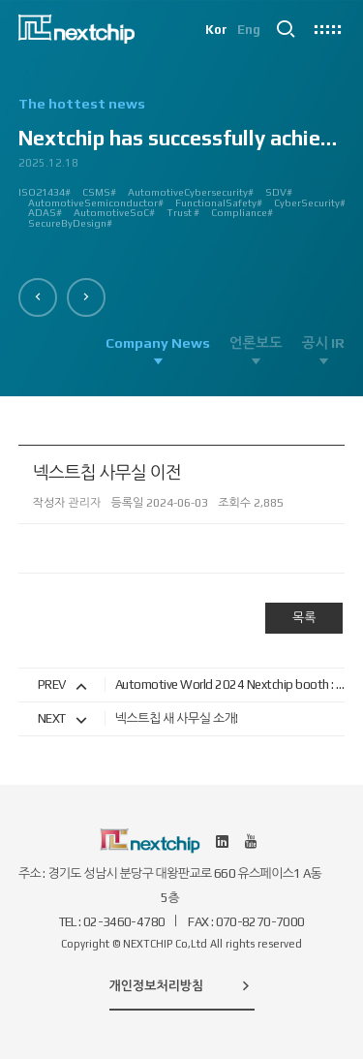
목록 (304, 617)
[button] (37, 297)
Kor (216, 29)
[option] (182, 170)
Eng (248, 29)
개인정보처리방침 (182, 985)
